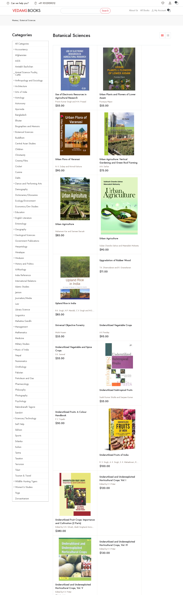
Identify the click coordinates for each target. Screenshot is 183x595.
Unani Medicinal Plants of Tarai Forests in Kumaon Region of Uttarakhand (96, 347)
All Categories (22, 43)
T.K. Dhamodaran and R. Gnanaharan (159, 118)
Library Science (22, 309)
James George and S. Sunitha (126, 371)
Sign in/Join (71, 552)
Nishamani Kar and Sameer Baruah (69, 154)
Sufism (18, 447)
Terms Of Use (99, 546)
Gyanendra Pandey (63, 349)
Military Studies (22, 344)
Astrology (18, 97)
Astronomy (20, 103)
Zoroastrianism (22, 498)
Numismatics (21, 361)
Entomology (20, 223)
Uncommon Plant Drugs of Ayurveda (67, 343)
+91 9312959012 (44, 3)
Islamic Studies (22, 286)
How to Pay (126, 541)
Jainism (18, 292)
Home (15, 20)
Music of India (21, 349)
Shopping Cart (72, 546)
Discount (124, 546)
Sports (18, 435)
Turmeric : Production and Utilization (155, 343)
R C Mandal (60, 393)
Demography (21, 189)
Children (19, 149)
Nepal (18, 355)
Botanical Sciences (23, 132)
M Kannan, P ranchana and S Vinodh (129, 393)
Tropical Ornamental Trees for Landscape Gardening (125, 389)
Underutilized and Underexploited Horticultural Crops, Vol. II (154, 292)
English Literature (22, 218)
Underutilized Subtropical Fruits (153, 211)
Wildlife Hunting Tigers (25, 481)
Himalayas (20, 252)
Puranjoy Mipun (91, 91)
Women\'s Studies (23, 487)
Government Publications (27, 241)
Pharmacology (22, 384)
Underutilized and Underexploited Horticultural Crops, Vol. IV (95, 292)
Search (105, 10)
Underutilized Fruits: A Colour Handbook (66, 233)
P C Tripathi (60, 238)
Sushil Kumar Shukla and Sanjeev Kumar (160, 216)
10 (132, 406)
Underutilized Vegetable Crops (93, 172)
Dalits (17, 178)
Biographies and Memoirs (27, 126)
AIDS (17, 61)
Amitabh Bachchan (24, 66)
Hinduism (18, 258)
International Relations (25, 281)
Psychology (20, 401)
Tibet (17, 470)
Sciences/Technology (24, 418)
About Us (133, 10)
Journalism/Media (23, 298)
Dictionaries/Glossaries (26, 195)
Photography (21, 395)
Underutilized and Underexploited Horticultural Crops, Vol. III (124, 292)
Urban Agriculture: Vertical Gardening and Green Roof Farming (156, 91)
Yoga (17, 492)
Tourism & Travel (23, 475)
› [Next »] (56, 413)
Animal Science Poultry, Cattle (25, 73)
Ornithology (20, 367)
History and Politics (23, 263)
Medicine (19, 338)
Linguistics (20, 315)
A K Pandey (90, 178)
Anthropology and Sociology (28, 80)
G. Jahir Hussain (91, 371)
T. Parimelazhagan (122, 349)
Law (17, 304)
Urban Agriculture (64, 146)
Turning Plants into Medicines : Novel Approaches (124, 345)
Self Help (19, 424)
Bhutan (18, 120)
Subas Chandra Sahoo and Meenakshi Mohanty (104, 156)
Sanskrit (18, 412)
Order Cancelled (128, 552)
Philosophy (20, 389)
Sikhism (18, 430)
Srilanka (18, 441)
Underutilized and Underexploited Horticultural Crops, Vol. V (65, 325)
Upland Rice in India (124, 147)
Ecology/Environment (25, 200)
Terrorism (19, 464)
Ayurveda (19, 109)
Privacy (97, 552)
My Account (159, 10)
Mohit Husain (60, 178)
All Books (144, 10)
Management (20, 326)
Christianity (20, 155)
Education (19, 212)
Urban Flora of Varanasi (126, 86)
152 (150, 406)
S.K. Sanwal (119, 178)
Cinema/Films (21, 160)
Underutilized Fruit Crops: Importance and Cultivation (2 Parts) (126, 269)
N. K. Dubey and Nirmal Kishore (127, 93)
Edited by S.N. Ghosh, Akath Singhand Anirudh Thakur (137, 272)
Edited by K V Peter (152, 238)
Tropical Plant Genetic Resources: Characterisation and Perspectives (96, 391)
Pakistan (19, 372)
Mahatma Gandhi (23, 321)
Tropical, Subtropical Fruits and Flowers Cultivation (66, 367)
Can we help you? (18, 3)
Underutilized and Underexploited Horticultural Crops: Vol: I (154, 236)
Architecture (20, 86)
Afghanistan (20, 55)
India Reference (23, 275)
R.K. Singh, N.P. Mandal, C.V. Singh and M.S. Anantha (136, 154)
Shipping (97, 541)
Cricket (18, 166)
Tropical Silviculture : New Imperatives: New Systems (155, 367)
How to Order (127, 535)
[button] (162, 35)
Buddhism (19, 137)
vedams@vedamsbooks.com (23, 553)
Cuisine (18, 172)
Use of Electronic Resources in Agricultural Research (66, 92)
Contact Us (98, 535)
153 (159, 406)
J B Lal (146, 371)
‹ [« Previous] (56, 406)
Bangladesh (20, 115)
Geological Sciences (24, 235)
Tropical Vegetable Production (95, 365)
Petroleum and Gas (24, 378)
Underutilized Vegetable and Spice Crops (125, 174)
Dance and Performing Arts (27, 183)
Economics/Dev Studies (26, 206)
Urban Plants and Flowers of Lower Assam (97, 86)
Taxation (19, 458)
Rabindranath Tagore (25, 407)
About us (70, 535)
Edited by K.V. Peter (63, 327)
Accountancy (20, 49)
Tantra (18, 452)
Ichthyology (20, 269)
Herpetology (21, 246)
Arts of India (20, 92)
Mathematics (21, 332)
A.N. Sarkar (148, 94)
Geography (19, 229)
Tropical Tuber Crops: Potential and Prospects (126, 365)
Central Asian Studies (25, 143)
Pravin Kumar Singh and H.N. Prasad (70, 96)
